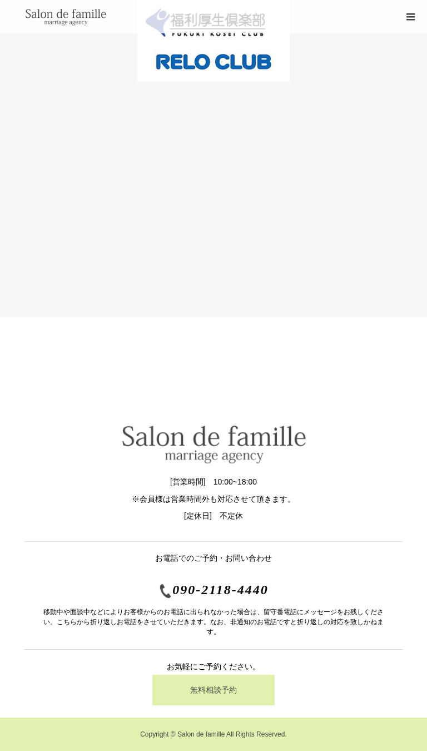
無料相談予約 (213, 689)
